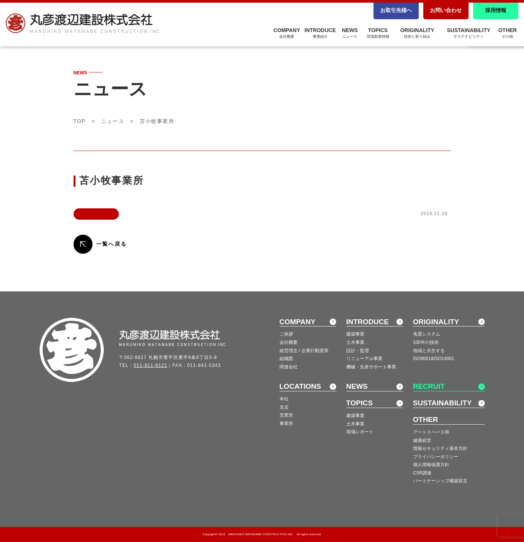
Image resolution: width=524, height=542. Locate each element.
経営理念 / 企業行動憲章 (304, 350)
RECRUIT (429, 386)
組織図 (286, 358)
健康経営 (422, 440)
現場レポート (359, 431)
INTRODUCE (320, 32)
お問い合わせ (446, 10)
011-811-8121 (150, 365)
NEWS (350, 32)
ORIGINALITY (417, 32)
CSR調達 (422, 473)
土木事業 (355, 342)
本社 (284, 399)
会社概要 (289, 342)
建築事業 (355, 334)
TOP (80, 121)
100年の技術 (426, 342)
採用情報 (495, 10)
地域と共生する (429, 350)
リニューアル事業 (364, 358)
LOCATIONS (300, 386)
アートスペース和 (431, 432)
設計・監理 (357, 350)
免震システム (426, 334)
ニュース (112, 121)
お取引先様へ (396, 10)
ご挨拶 (286, 334)
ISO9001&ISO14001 (433, 358)
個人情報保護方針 (431, 464)
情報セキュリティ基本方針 (440, 448)
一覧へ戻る (111, 244)
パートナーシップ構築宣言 (440, 480)
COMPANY (287, 32)
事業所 (286, 423)
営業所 (286, 415)
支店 (284, 407)
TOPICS (378, 32)
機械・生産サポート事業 (371, 367)
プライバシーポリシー (435, 456)
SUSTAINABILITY (468, 32)
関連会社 (289, 367)
